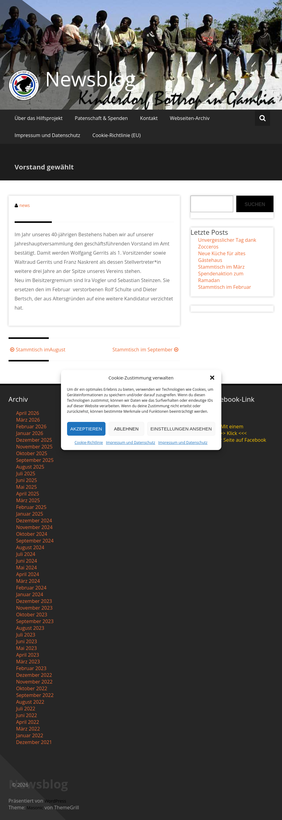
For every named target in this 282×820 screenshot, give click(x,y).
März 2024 (28, 581)
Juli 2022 (25, 708)
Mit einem (231, 426)
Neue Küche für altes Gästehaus (221, 256)
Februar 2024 (31, 587)
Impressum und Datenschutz (130, 442)
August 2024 (30, 547)
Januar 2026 (29, 433)
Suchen (255, 204)
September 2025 (35, 460)
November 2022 (34, 681)
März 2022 (28, 728)
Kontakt (149, 118)
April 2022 (27, 722)
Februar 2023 (31, 668)
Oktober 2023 (31, 614)
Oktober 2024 (31, 534)
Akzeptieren (86, 428)
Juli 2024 (25, 554)
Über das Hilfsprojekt (39, 118)
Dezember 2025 (34, 440)
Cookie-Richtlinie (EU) (116, 135)
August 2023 (30, 628)
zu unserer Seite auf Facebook (232, 440)
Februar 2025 (31, 507)
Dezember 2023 (34, 601)
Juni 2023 (26, 641)
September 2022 (35, 695)
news (25, 205)
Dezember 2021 (34, 742)
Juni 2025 (26, 480)
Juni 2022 (26, 715)
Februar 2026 (31, 426)
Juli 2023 (25, 634)
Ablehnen (126, 428)
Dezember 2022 (34, 675)
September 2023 (35, 621)
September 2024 (35, 540)
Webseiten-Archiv (189, 118)
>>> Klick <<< (232, 433)
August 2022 (30, 701)
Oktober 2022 (31, 688)
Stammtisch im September (146, 349)
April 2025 (27, 493)
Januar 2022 (29, 735)
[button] (212, 378)
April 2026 (27, 413)
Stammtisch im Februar (224, 287)
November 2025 (34, 446)
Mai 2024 (26, 567)
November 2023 (34, 607)
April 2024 (27, 574)
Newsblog (90, 78)
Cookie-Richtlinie (89, 442)
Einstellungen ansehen (181, 428)
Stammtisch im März (221, 266)
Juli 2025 (25, 473)
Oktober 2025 (31, 453)
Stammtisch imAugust (37, 349)
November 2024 (34, 527)
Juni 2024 (26, 560)
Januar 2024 (29, 594)
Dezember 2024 (34, 520)
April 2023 (27, 654)
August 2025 (30, 466)
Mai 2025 (26, 487)
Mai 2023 (26, 648)
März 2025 (28, 500)
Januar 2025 (29, 513)
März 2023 (28, 661)
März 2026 (28, 419)
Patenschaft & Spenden (101, 118)
